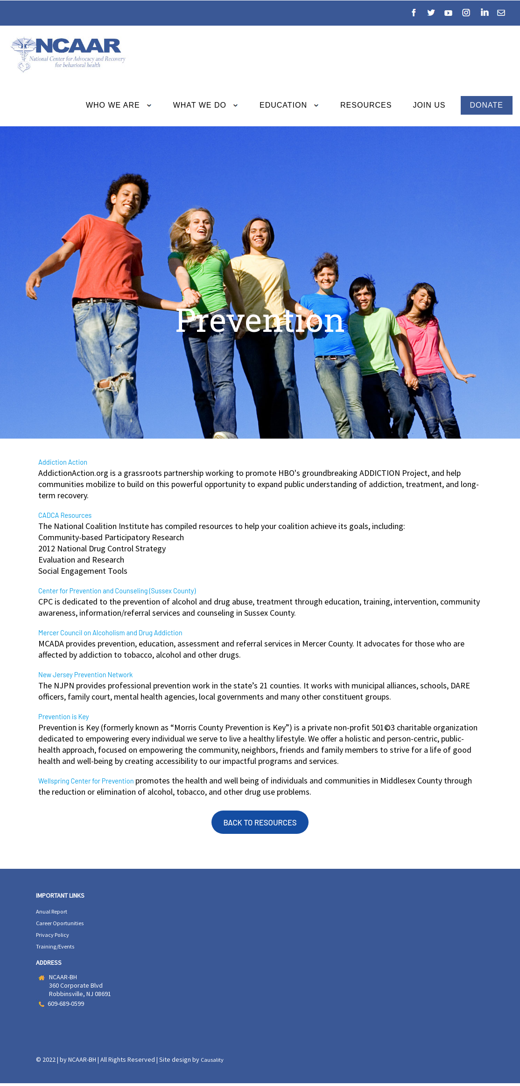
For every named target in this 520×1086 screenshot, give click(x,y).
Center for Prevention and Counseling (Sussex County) (135, 591)
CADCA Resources (71, 515)
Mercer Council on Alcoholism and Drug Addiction (127, 634)
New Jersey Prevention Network (96, 676)
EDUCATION (292, 106)
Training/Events (57, 950)
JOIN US (429, 105)
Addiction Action (68, 462)
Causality (213, 1063)
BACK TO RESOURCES (260, 826)
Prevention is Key (69, 719)
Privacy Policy (55, 939)
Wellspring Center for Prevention (98, 783)
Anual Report (54, 916)
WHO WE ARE (122, 106)
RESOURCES (369, 105)
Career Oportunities (64, 927)
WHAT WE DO (209, 106)
